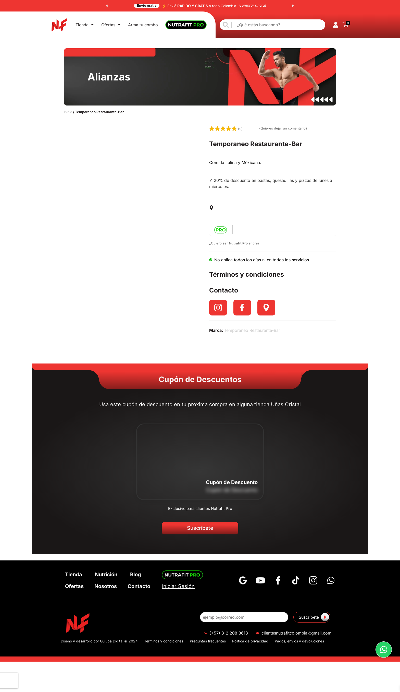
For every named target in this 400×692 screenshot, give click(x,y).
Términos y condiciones (163, 641)
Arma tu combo (143, 24)
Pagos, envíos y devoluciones (299, 641)
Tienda (85, 25)
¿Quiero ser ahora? (234, 243)
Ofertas (110, 25)
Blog (135, 574)
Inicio (68, 112)
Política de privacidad (250, 641)
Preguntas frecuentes (208, 641)
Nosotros (105, 586)
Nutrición (106, 574)
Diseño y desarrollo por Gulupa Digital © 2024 (99, 641)
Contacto (139, 586)
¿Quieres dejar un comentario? (283, 128)
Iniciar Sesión (178, 586)
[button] (107, 6)
